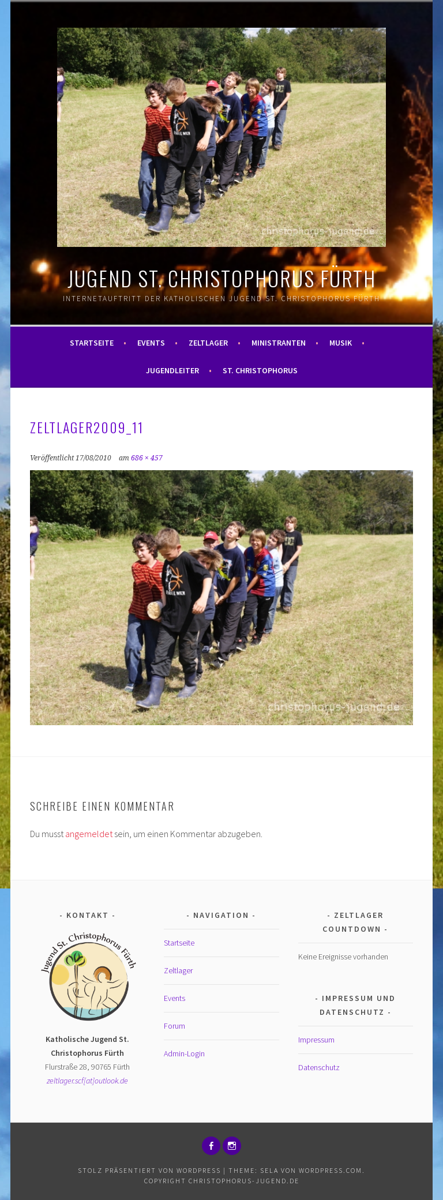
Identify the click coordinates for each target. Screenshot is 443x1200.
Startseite (92, 342)
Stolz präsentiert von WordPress (149, 1170)
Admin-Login (184, 1053)
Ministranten (278, 342)
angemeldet (88, 833)
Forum (174, 1026)
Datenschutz (319, 1067)
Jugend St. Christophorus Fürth (221, 277)
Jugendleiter (172, 370)
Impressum (316, 1039)
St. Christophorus (260, 370)
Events (151, 342)
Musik (340, 342)
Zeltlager (208, 342)
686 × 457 (147, 458)
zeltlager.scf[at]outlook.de (87, 1080)
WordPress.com (330, 1170)
